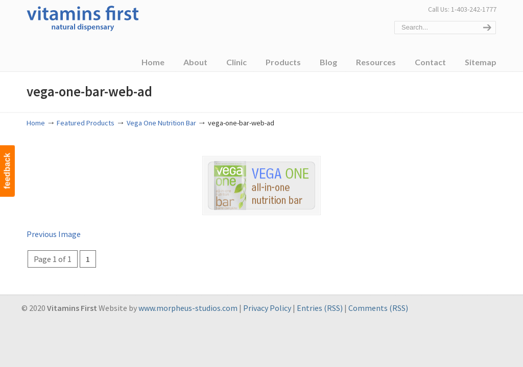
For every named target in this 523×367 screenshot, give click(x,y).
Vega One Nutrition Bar (161, 122)
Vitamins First (83, 17)
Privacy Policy (267, 308)
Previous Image (54, 233)
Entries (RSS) (320, 308)
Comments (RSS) (378, 308)
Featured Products (85, 122)
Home (36, 122)
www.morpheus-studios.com (187, 308)
